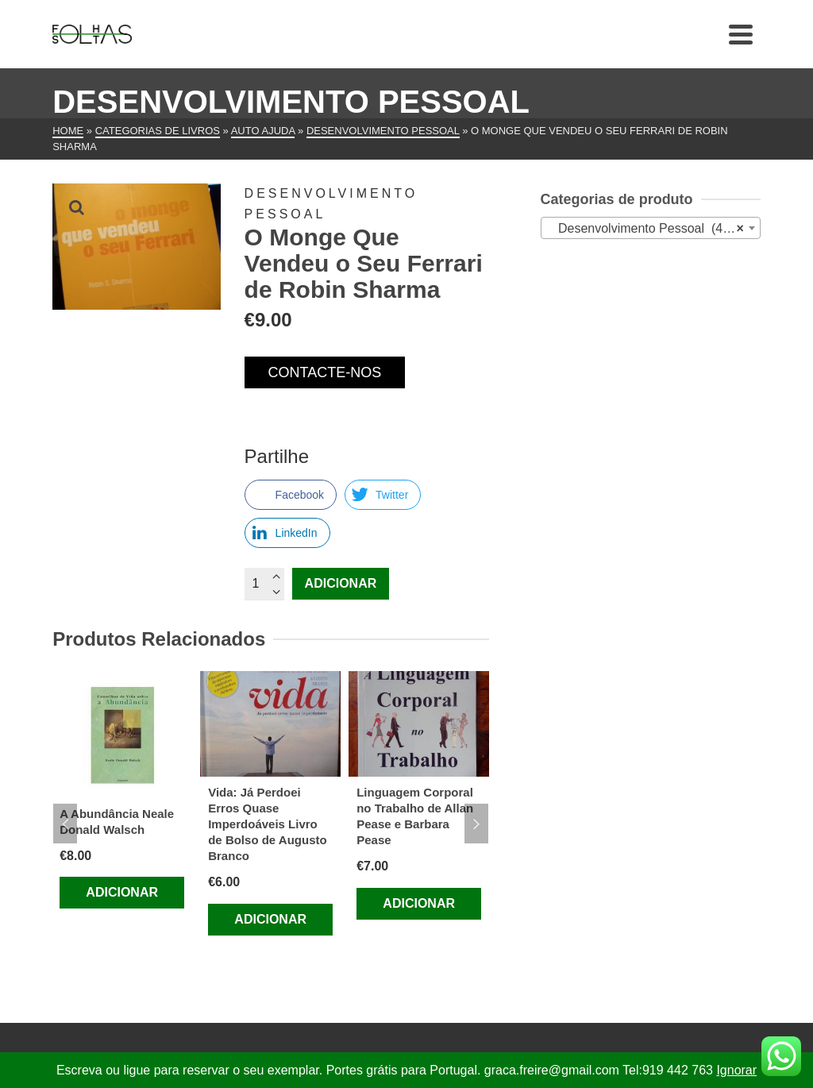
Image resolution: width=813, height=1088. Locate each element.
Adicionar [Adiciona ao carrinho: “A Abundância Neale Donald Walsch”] (122, 892)
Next (476, 823)
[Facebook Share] (291, 495)
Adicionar (341, 583)
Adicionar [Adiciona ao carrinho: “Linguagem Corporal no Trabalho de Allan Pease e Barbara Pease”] (419, 903)
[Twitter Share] (383, 495)
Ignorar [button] (736, 1070)
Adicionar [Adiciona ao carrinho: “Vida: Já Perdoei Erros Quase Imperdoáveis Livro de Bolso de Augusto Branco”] (270, 919)
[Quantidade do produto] (264, 584)
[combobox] (651, 228)
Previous (65, 823)
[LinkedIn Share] (287, 533)
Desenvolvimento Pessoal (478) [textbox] (646, 229)
